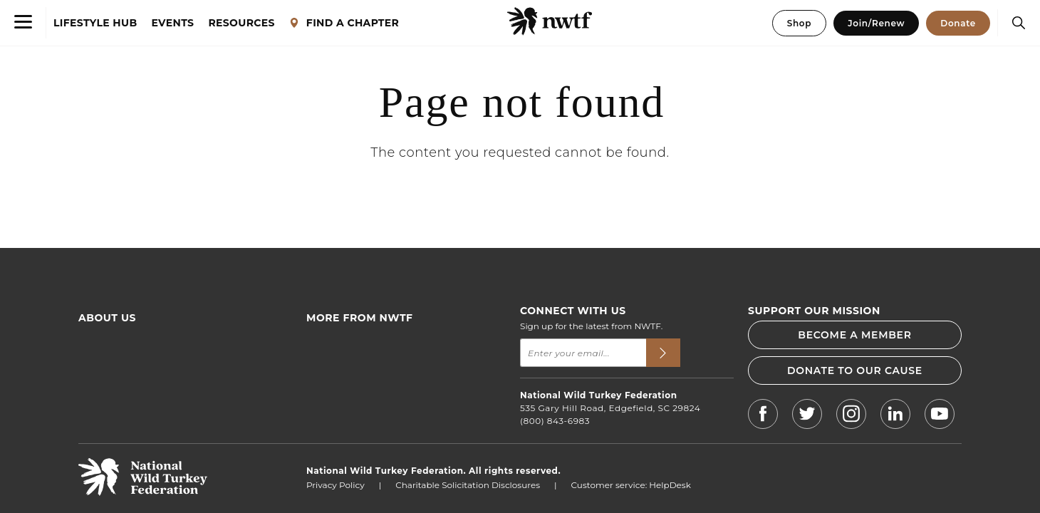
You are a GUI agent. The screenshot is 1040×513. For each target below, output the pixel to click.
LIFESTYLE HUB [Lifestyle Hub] (95, 23)
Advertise (98, 392)
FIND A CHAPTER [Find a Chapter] (344, 23)
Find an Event (335, 345)
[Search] (1015, 22)
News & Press (334, 376)
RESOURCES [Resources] (241, 23)
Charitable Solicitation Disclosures (467, 485)
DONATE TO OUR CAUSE (854, 370)
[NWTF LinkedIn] (895, 415)
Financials (99, 376)
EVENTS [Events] (173, 23)
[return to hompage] (142, 492)
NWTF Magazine (341, 392)
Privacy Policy (335, 485)
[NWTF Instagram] (851, 416)
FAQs (89, 361)
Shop (799, 23)
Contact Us (101, 408)
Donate (958, 23)
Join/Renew (876, 23)
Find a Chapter (338, 361)
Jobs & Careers (337, 408)
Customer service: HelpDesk (631, 485)
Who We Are (105, 345)
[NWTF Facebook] (762, 415)
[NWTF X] (807, 416)
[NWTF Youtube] (939, 416)
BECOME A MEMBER (854, 334)
